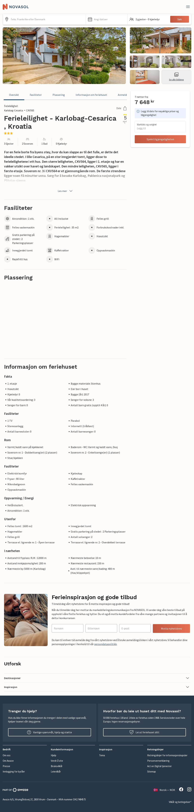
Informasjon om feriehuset (91, 94)
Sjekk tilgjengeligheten (160, 139)
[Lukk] (188, 6)
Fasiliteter (36, 94)
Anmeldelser (125, 94)
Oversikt (14, 94)
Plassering (59, 94)
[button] (106, 19)
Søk (179, 19)
